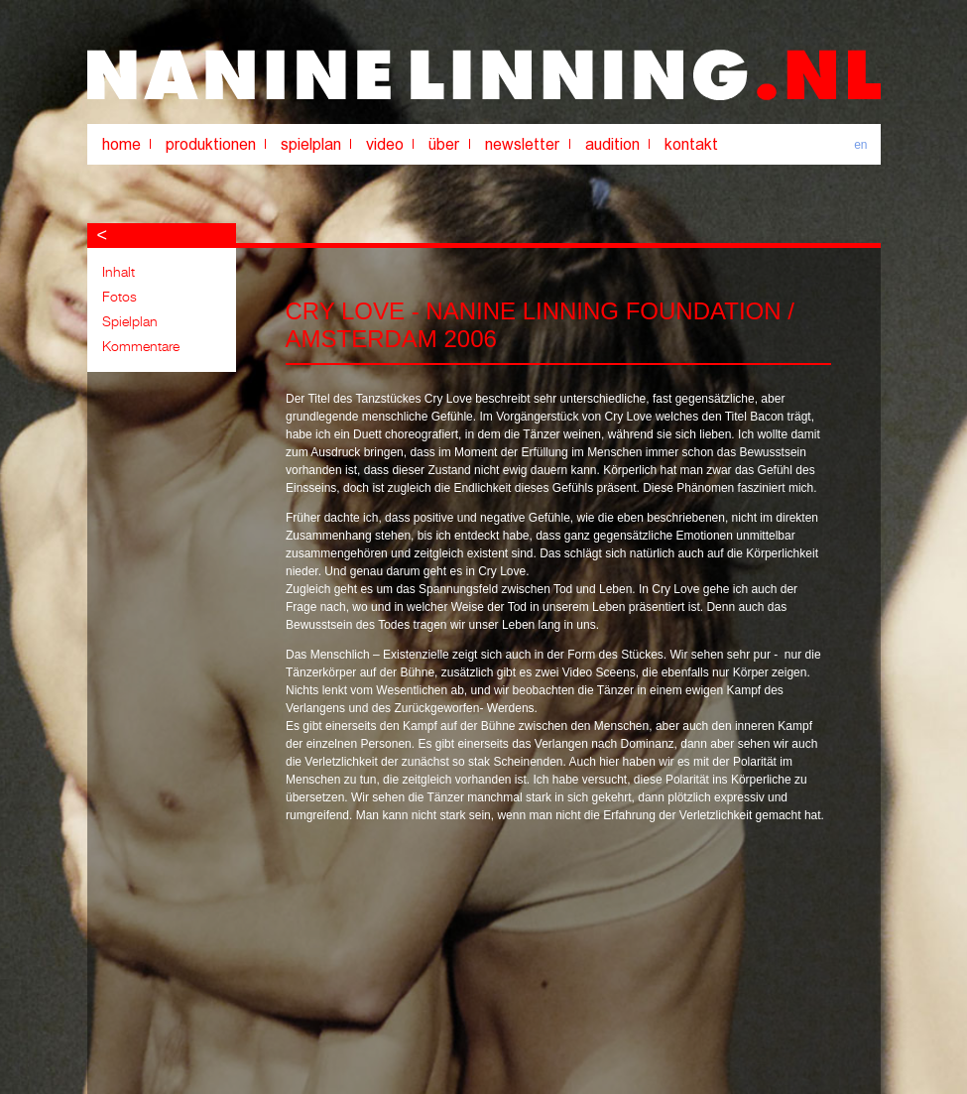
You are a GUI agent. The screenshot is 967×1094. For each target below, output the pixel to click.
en (860, 145)
